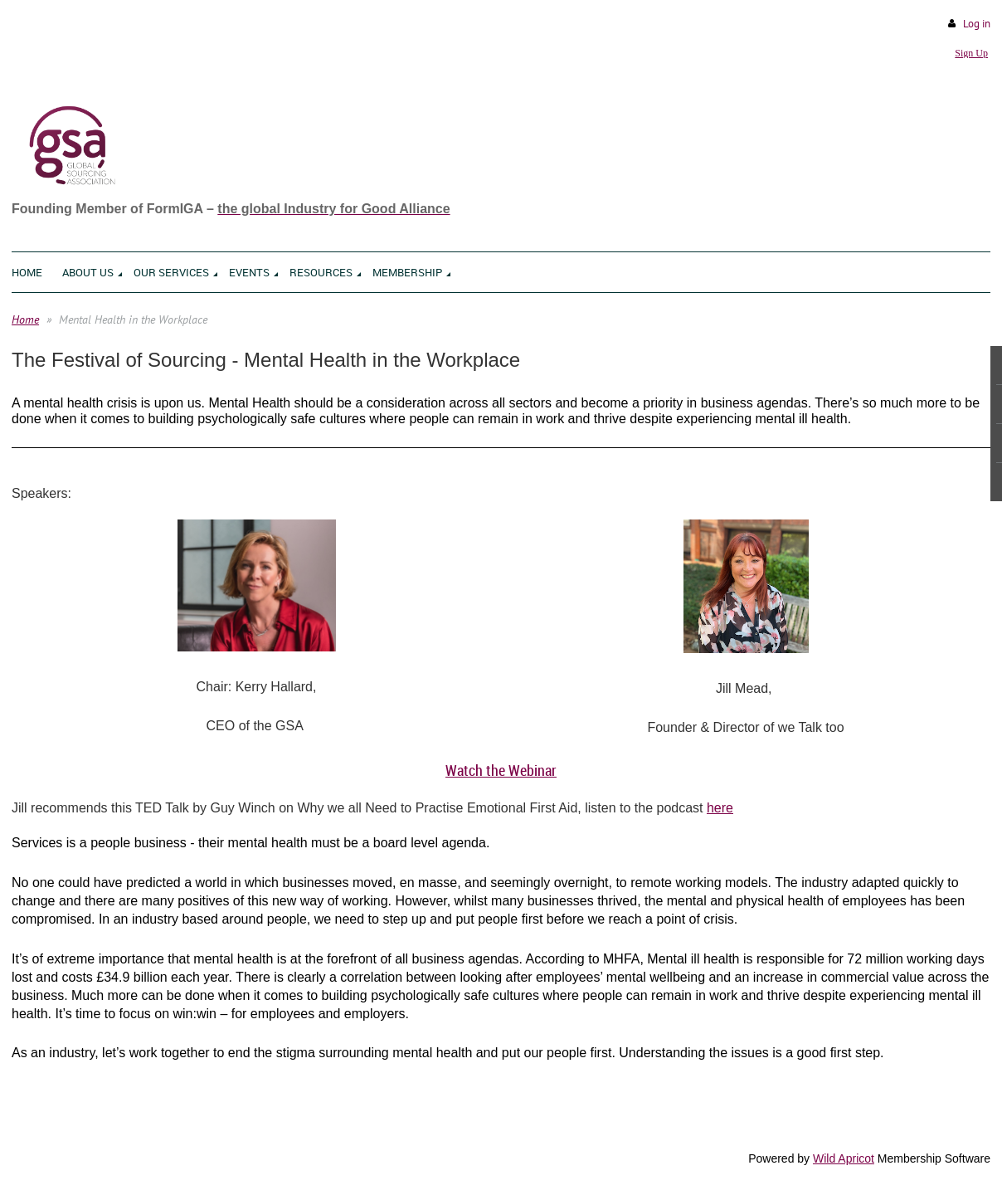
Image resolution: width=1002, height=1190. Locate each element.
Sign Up (971, 53)
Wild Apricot (843, 1158)
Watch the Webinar (501, 770)
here (720, 808)
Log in (976, 24)
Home (25, 319)
